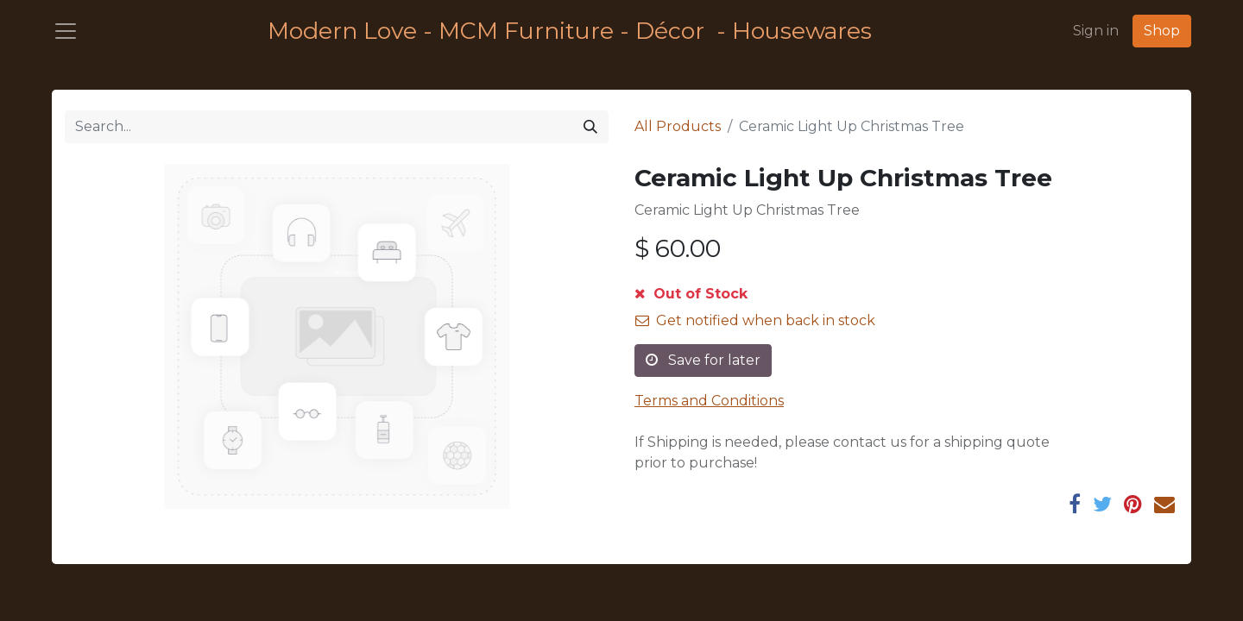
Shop (1162, 30)
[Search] (590, 126)
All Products (677, 126)
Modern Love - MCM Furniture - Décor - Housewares (570, 30)
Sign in (1096, 30)
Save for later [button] (703, 360)
